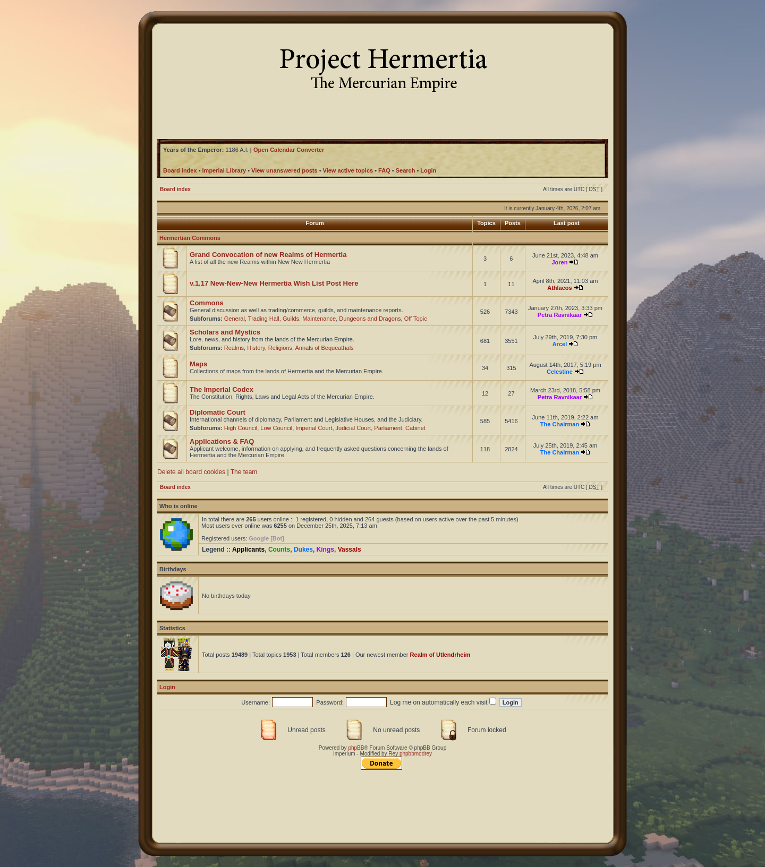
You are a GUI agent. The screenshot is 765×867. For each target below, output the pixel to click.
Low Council (276, 428)
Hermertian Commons (189, 238)
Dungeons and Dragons (370, 318)
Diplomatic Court (217, 412)
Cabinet (415, 428)
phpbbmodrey (416, 754)
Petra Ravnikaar (560, 315)
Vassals (349, 549)
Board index (175, 189)
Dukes (303, 549)
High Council (240, 428)
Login (167, 687)
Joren (559, 262)
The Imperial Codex (221, 389)
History (256, 348)
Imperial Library (224, 170)
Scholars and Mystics (225, 332)
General (234, 318)
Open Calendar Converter (288, 150)
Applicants (248, 549)
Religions (280, 348)
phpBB (356, 748)
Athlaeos (559, 288)
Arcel (559, 344)
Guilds (291, 318)
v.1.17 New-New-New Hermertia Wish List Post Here (274, 283)
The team (244, 472)
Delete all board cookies (191, 472)
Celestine (560, 371)
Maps (198, 364)
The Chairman (559, 424)
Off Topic (415, 318)
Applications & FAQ (222, 441)
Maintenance (319, 318)
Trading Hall (263, 318)
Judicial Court (353, 428)
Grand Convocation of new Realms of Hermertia (268, 255)
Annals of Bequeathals (324, 348)
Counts (279, 549)
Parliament (388, 428)
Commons (207, 303)
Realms (234, 348)
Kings (325, 549)
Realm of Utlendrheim (440, 654)
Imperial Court (313, 428)
